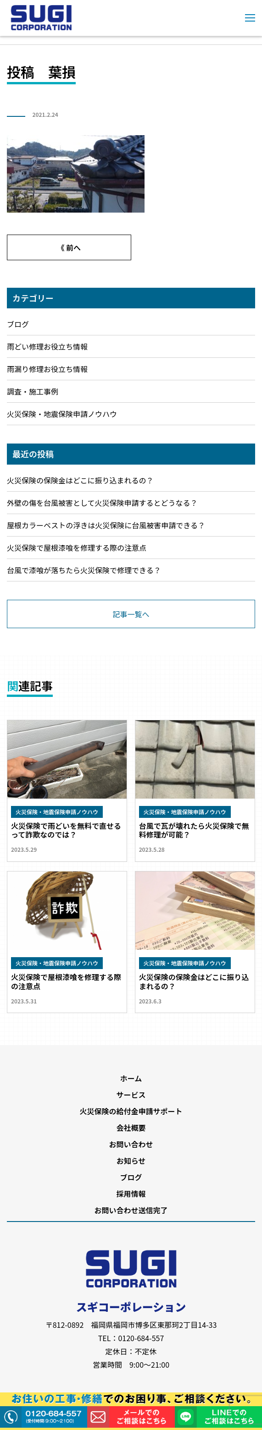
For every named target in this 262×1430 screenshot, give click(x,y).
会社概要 (130, 1127)
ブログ (18, 323)
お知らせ (131, 1160)
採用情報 (130, 1193)
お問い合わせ (131, 1144)
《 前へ (69, 247)
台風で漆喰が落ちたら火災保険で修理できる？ (84, 569)
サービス (130, 1094)
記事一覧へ (130, 613)
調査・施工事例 (32, 391)
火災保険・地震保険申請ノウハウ (62, 413)
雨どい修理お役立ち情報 (47, 346)
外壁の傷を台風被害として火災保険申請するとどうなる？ (102, 502)
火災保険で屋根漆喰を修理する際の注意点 (76, 547)
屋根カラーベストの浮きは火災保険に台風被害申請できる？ (106, 525)
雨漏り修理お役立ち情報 (47, 368)
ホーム (131, 1078)
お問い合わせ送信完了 (130, 1210)
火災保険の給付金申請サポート (130, 1111)
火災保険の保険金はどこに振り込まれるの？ (80, 480)
